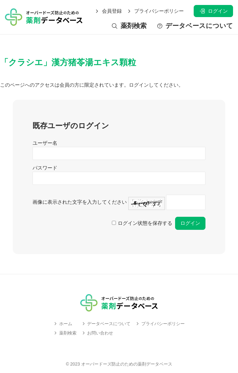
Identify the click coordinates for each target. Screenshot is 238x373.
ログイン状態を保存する (145, 223)
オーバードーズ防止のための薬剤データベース (126, 364)
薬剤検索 (128, 26)
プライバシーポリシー (155, 11)
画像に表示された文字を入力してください (80, 202)
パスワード (45, 168)
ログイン (213, 11)
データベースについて (194, 26)
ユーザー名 (45, 143)
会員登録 (108, 11)
